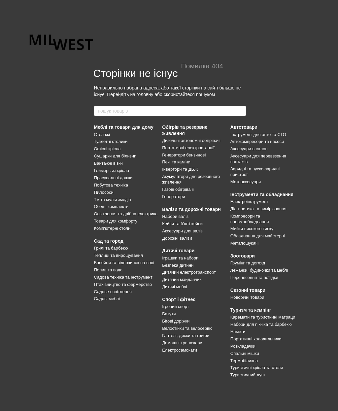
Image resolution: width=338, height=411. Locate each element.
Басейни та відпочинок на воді (124, 262)
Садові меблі (107, 298)
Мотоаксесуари (245, 181)
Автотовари (243, 127)
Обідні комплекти (111, 206)
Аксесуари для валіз (182, 230)
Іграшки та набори (180, 258)
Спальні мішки (244, 353)
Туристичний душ (247, 374)
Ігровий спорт (175, 306)
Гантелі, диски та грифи (185, 335)
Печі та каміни (176, 161)
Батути (169, 313)
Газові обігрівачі (178, 189)
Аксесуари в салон (249, 148)
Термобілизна (244, 360)
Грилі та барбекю (111, 248)
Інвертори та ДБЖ (180, 169)
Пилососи (104, 192)
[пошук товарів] (240, 111)
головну (145, 94)
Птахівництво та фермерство (123, 284)
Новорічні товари (247, 297)
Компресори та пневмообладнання (249, 219)
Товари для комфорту (116, 221)
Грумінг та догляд (247, 262)
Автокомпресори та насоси (257, 141)
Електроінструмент (249, 201)
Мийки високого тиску (251, 228)
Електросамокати (179, 350)
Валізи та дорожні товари (191, 209)
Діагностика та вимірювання (258, 208)
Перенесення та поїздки (254, 277)
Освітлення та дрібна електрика (126, 213)
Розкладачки (242, 346)
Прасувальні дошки (113, 177)
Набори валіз (175, 216)
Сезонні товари (247, 290)
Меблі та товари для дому (123, 127)
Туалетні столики (111, 141)
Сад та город (108, 241)
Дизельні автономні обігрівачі (191, 140)
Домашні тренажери (182, 342)
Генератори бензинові (184, 155)
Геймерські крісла (111, 170)
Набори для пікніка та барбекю (261, 324)
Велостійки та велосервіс (187, 328)
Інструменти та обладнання (261, 194)
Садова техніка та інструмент (123, 277)
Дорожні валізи (177, 238)
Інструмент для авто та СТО (258, 134)
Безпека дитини (177, 265)
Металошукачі (244, 243)
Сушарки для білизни (115, 156)
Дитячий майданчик (181, 279)
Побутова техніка (111, 185)
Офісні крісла (107, 148)
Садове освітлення (113, 291)
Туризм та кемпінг (250, 310)
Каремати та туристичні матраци (262, 317)
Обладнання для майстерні (257, 235)
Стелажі (102, 134)
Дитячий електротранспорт (189, 272)
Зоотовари (242, 255)
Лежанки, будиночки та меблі (259, 270)
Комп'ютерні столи (112, 228)
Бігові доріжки (175, 321)
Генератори (173, 196)
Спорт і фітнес (178, 299)
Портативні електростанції (188, 147)
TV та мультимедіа (112, 199)
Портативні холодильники (256, 338)
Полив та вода (108, 269)
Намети (238, 331)
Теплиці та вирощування (118, 255)
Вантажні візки (108, 163)
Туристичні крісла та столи (256, 367)
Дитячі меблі (174, 286)
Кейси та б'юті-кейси (182, 223)
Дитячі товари (178, 250)
